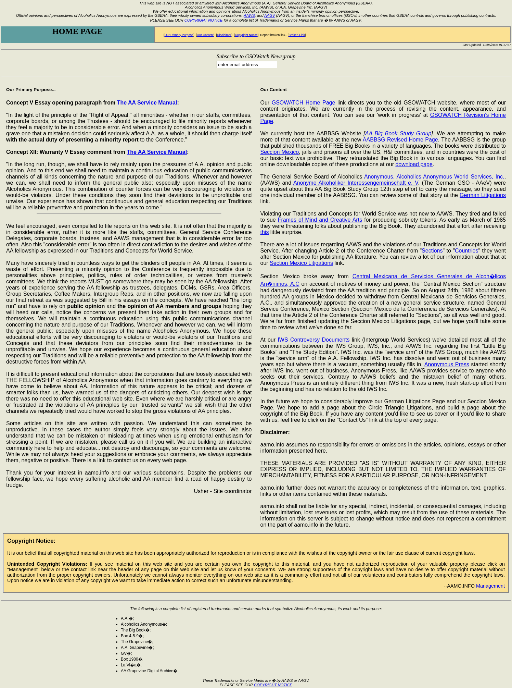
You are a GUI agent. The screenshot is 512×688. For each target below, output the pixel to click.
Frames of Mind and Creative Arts (320, 220)
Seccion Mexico (279, 152)
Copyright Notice (246, 35)
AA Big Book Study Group (398, 133)
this (264, 232)
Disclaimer (224, 35)
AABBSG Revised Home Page (400, 140)
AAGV (269, 15)
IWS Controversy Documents (313, 340)
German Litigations (483, 195)
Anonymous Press (446, 364)
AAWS (249, 15)
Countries (466, 251)
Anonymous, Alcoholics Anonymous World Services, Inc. (434, 177)
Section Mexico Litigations (301, 263)
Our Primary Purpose (179, 35)
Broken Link (297, 35)
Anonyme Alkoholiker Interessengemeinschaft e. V (355, 183)
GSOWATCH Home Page (303, 103)
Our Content (205, 35)
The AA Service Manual (147, 103)
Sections (432, 251)
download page (414, 164)
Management (490, 586)
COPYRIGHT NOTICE (203, 20)
